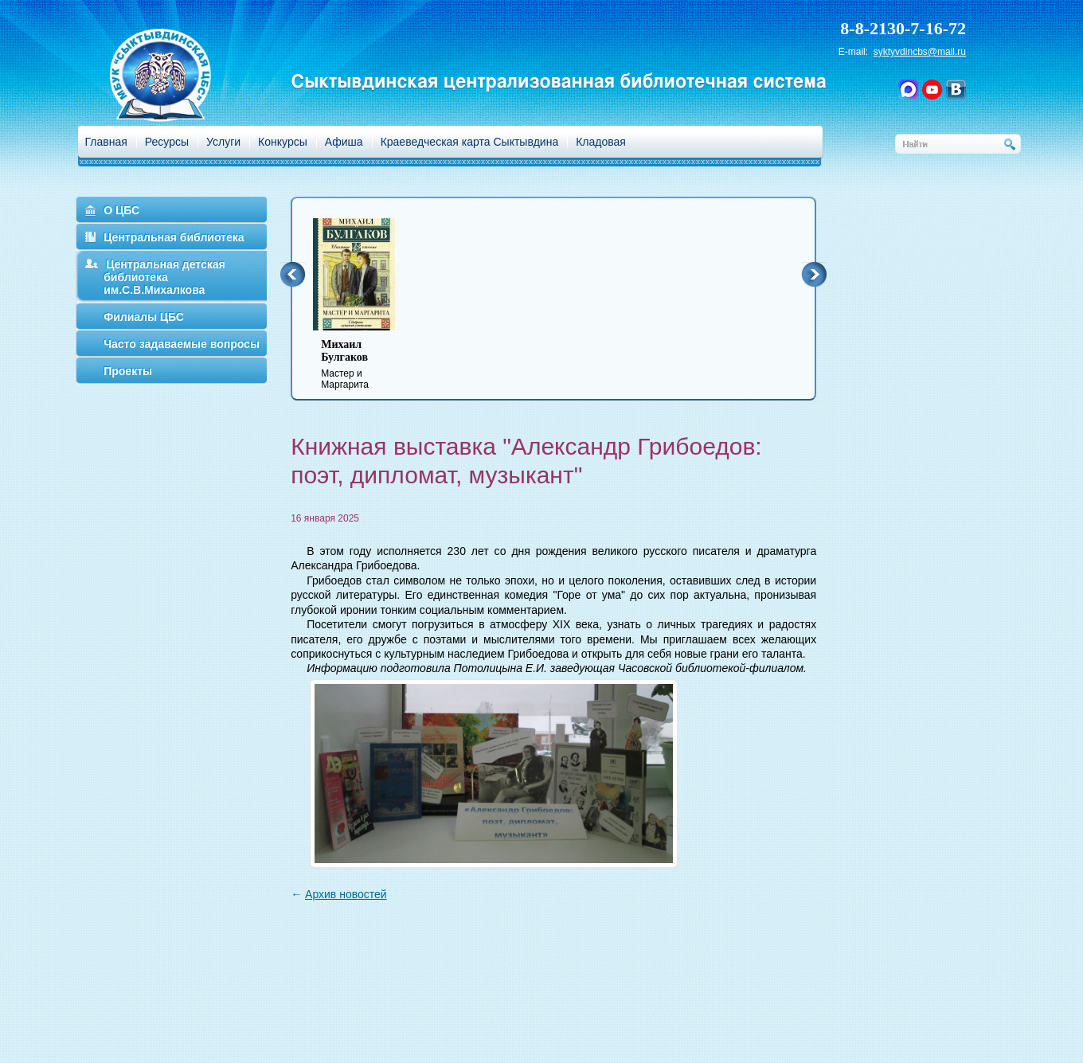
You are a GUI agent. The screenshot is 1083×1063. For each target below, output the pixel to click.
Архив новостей (346, 894)
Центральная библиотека (174, 237)
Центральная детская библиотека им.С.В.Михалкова (164, 277)
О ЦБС (121, 210)
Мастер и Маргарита (364, 364)
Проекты (128, 371)
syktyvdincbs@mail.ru (920, 51)
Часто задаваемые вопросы (182, 344)
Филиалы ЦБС (144, 317)
